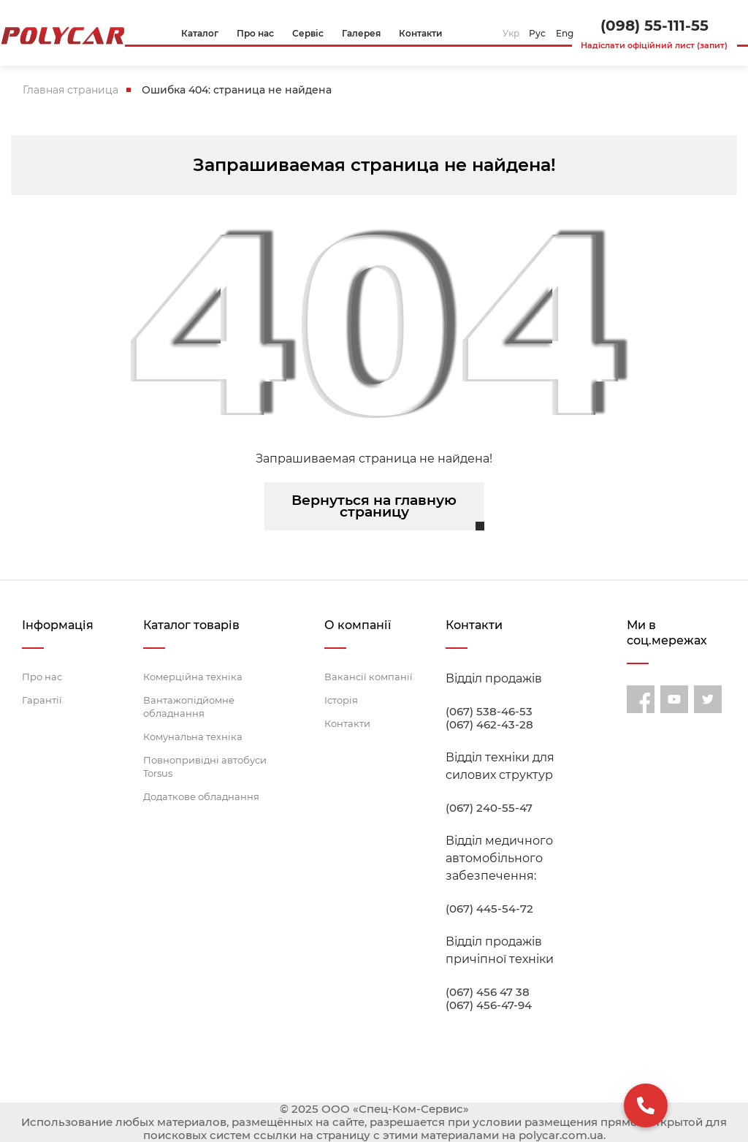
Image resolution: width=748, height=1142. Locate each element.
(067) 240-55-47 (489, 808)
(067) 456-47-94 (489, 1005)
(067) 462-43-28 (489, 724)
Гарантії (42, 700)
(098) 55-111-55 (654, 25)
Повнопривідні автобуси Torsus (205, 766)
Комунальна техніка (193, 736)
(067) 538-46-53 (489, 711)
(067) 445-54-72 (489, 908)
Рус (537, 33)
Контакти (347, 723)
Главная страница (70, 89)
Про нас (42, 676)
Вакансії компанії (368, 676)
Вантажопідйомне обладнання (188, 706)
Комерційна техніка (193, 676)
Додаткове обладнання (201, 796)
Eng (564, 33)
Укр (511, 33)
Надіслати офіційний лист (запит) (654, 45)
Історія (341, 700)
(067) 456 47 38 (488, 992)
